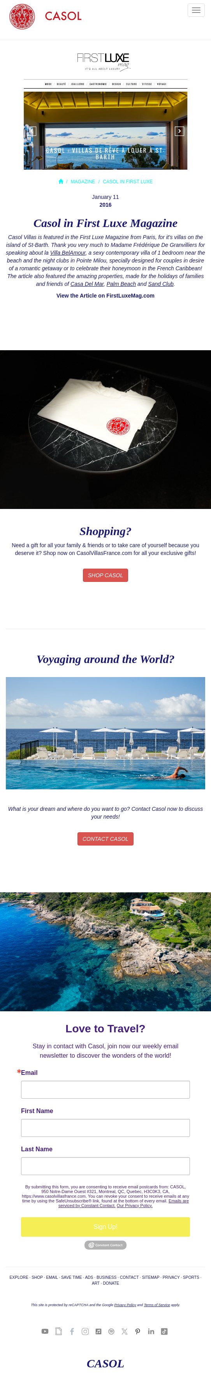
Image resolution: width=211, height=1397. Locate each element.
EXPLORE (19, 1277)
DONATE (111, 1283)
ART (96, 1283)
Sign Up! (105, 1226)
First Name (37, 1111)
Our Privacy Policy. (135, 1205)
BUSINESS (107, 1277)
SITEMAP (151, 1277)
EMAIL (52, 1277)
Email (29, 1073)
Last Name (37, 1149)
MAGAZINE (83, 181)
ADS (89, 1277)
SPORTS (191, 1277)
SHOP (37, 1277)
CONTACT (129, 1277)
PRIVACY (171, 1277)
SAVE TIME (71, 1277)
